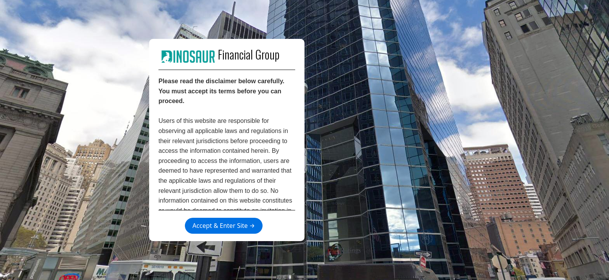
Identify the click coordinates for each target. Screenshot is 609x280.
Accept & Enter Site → (224, 225)
